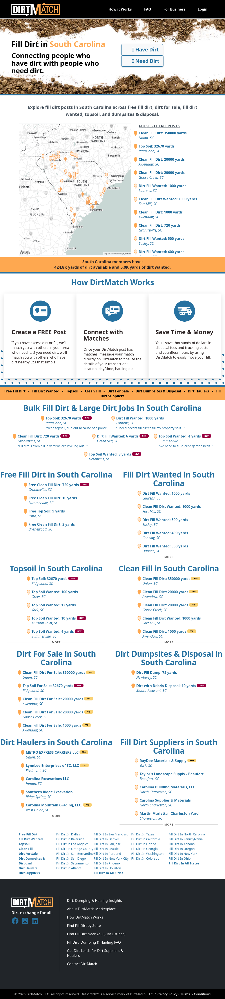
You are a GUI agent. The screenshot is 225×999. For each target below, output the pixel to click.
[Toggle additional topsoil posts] (56, 642)
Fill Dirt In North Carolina (187, 834)
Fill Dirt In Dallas (68, 834)
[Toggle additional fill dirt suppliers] (169, 824)
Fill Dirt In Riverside (70, 839)
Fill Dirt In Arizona (182, 844)
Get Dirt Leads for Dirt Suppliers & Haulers (95, 953)
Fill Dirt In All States (184, 863)
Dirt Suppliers (29, 873)
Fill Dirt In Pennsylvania (186, 839)
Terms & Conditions (195, 994)
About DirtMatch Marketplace (91, 908)
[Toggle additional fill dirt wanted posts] (169, 557)
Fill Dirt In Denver (106, 839)
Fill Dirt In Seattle (106, 849)
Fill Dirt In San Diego (71, 858)
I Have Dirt (142, 49)
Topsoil (72, 391)
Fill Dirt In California (145, 839)
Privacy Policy (167, 994)
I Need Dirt (142, 61)
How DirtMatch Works (85, 917)
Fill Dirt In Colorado (145, 858)
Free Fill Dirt (14, 391)
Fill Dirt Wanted (46, 391)
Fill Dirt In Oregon (182, 849)
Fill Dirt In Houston (107, 868)
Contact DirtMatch (82, 963)
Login (202, 9)
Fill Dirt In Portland (107, 853)
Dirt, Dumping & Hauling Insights (94, 900)
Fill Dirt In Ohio (180, 858)
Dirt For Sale (118, 391)
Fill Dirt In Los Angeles (72, 844)
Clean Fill (93, 391)
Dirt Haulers (198, 391)
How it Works (120, 9)
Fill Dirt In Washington (147, 853)
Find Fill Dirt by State (84, 925)
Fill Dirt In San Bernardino (75, 853)
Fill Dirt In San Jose (107, 844)
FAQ (147, 9)
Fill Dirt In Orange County (74, 849)
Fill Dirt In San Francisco (111, 834)
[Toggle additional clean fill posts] (169, 642)
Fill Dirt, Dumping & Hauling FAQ (94, 942)
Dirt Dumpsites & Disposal (158, 391)
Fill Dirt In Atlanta (69, 868)
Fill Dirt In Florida (143, 844)
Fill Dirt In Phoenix (107, 863)
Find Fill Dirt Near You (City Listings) (96, 934)
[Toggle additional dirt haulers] (56, 816)
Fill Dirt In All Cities (108, 873)
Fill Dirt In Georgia (144, 849)
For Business (174, 9)
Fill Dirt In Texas (142, 834)
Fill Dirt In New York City (111, 858)
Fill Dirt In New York (183, 853)
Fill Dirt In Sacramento (72, 863)
